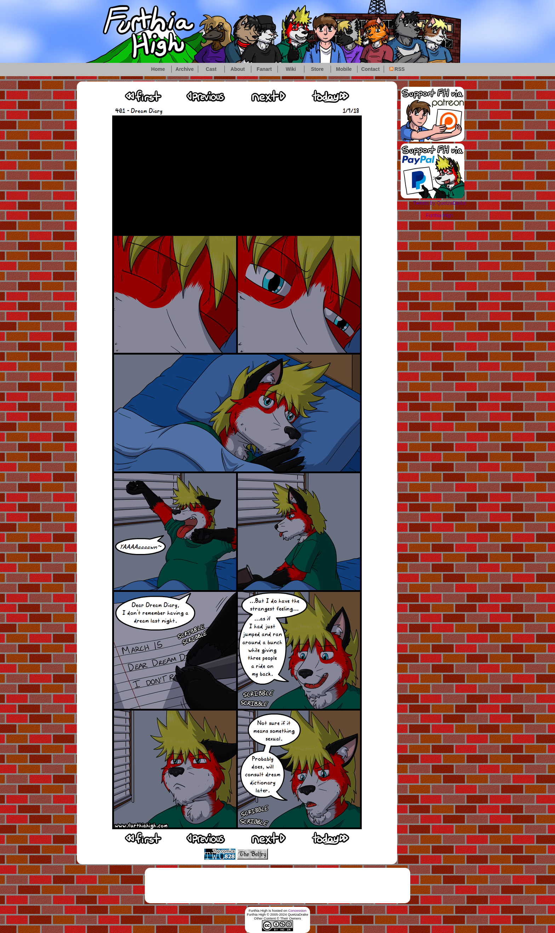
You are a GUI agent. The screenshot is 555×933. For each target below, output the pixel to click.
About (237, 69)
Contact (370, 69)
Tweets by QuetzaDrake (439, 203)
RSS (397, 69)
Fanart (264, 69)
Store (317, 69)
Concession (297, 910)
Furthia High (439, 215)
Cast (211, 69)
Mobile (343, 69)
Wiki (291, 69)
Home (158, 69)
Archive (185, 69)
